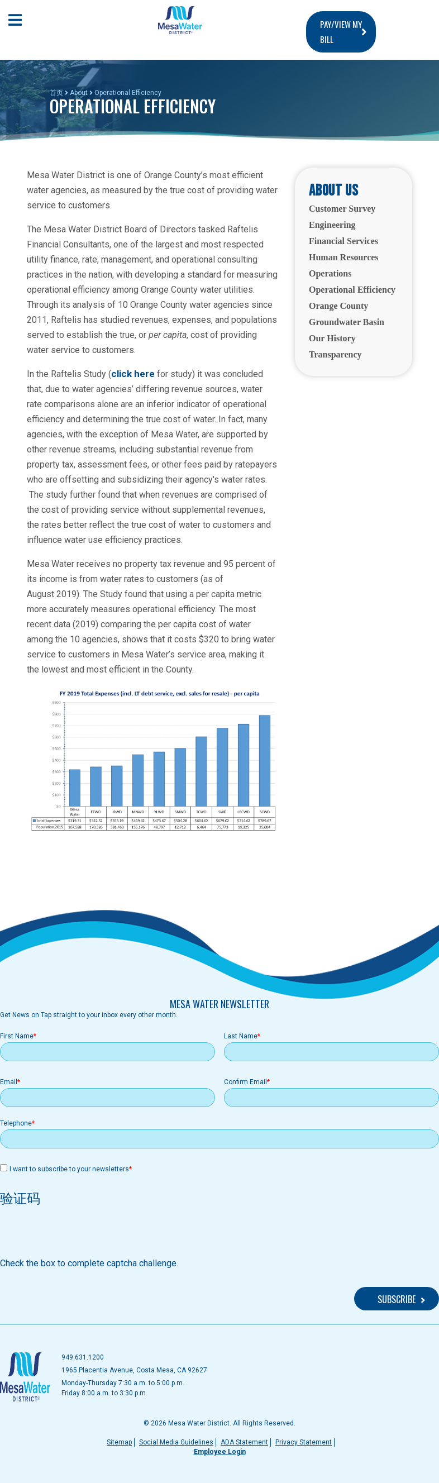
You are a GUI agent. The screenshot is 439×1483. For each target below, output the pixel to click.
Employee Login (220, 1452)
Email (8, 1082)
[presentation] (85, 1235)
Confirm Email (245, 1082)
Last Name (240, 1036)
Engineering (332, 225)
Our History (332, 338)
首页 (56, 93)
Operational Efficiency (352, 289)
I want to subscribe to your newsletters (69, 1169)
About (79, 93)
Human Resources (344, 257)
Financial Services (343, 241)
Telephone (16, 1123)
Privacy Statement (303, 1442)
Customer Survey (342, 208)
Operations (330, 273)
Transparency (335, 354)
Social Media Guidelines (176, 1442)
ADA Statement (244, 1442)
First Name (17, 1036)
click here (133, 373)
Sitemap (119, 1442)
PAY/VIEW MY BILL (341, 31)
